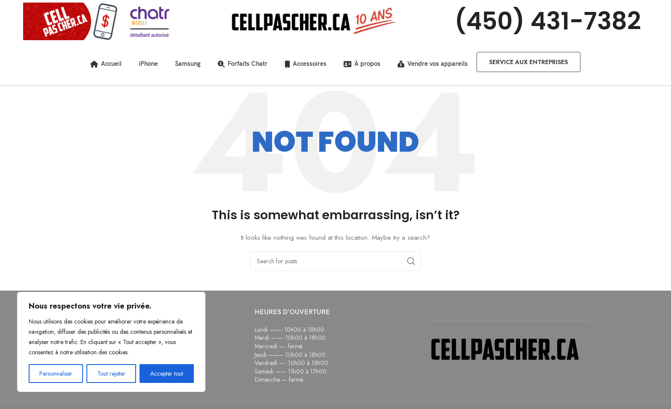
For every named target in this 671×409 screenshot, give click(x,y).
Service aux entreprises (528, 62)
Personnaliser (55, 373)
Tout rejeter (111, 373)
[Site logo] (97, 20)
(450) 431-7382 (547, 21)
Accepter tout (166, 373)
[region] (111, 342)
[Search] (335, 261)
